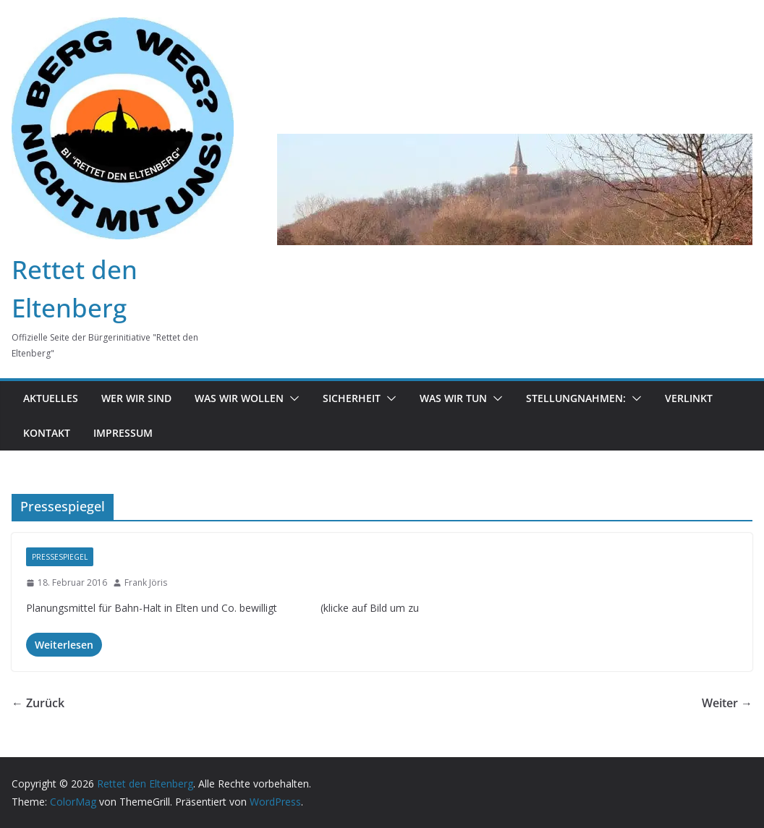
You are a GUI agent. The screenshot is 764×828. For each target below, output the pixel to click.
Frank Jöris (145, 582)
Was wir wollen (239, 398)
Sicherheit (352, 398)
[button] (292, 398)
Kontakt (46, 433)
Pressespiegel (60, 557)
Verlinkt (689, 398)
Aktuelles (50, 398)
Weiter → (727, 703)
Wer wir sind (136, 398)
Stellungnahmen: (576, 398)
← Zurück (38, 703)
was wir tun (453, 398)
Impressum (123, 433)
